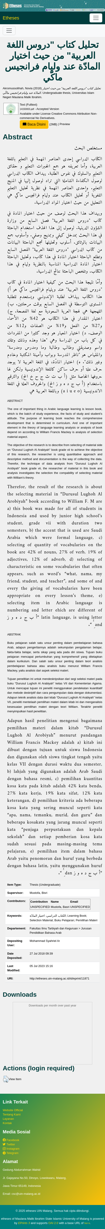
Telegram (10, 1153)
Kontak (7, 1123)
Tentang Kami (11, 1114)
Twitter (9, 1144)
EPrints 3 (24, 1223)
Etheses (11, 17)
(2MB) (39, 124)
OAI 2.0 (53, 1223)
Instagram (11, 1148)
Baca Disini (34, 124)
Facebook (11, 1140)
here (87, 1223)
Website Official (13, 1110)
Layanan (8, 1118)
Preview (65, 124)
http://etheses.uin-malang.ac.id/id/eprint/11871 (60, 978)
